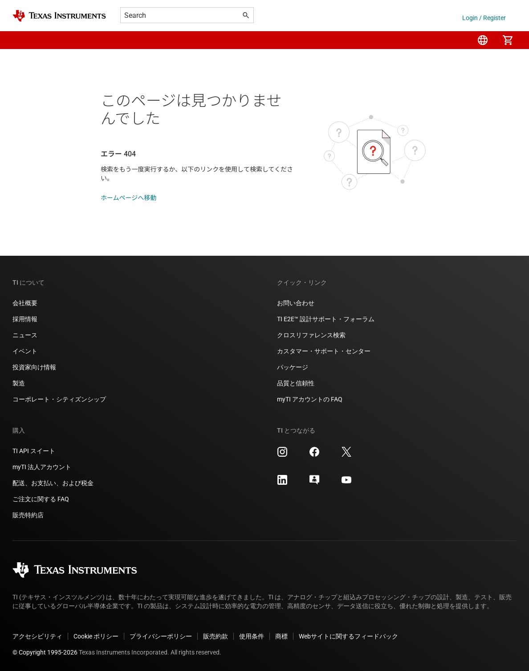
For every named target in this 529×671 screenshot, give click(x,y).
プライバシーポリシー (161, 636)
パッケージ (292, 367)
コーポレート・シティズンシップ (59, 399)
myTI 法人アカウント (41, 467)
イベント (24, 351)
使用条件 (251, 636)
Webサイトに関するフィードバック (348, 636)
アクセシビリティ (37, 636)
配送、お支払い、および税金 (53, 483)
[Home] (59, 16)
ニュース (24, 335)
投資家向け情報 (34, 367)
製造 (18, 383)
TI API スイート (33, 450)
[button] (21, 40)
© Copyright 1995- (44, 652)
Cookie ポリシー (95, 636)
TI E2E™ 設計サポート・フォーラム (325, 319)
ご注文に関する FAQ (40, 499)
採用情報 (24, 319)
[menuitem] (482, 40)
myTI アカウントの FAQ (309, 399)
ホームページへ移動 (128, 197)
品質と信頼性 (295, 383)
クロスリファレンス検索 (311, 335)
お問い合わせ (295, 303)
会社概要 (24, 303)
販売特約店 (28, 515)
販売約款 (215, 636)
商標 (281, 636)
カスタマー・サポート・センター (323, 351)
